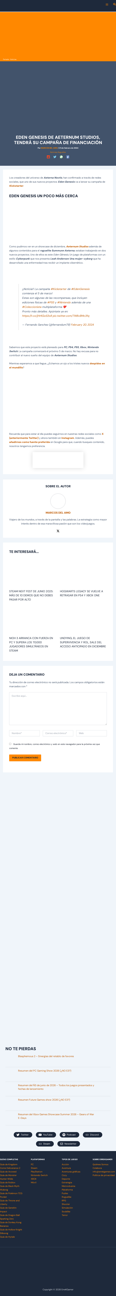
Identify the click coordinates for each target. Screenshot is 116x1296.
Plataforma (67, 1189)
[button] (114, 4)
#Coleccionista (31, 307)
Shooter (66, 1204)
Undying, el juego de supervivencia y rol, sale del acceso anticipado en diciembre (83, 642)
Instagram (67, 438)
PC (32, 1164)
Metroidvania (68, 1186)
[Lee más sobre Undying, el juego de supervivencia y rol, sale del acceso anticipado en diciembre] (83, 620)
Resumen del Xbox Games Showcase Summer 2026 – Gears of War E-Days (56, 1116)
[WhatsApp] (61, 156)
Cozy (64, 1175)
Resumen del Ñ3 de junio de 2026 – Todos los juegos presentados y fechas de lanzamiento (56, 1087)
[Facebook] (67, 156)
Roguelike (62, 152)
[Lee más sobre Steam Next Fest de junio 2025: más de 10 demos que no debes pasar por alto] (32, 573)
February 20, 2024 (82, 325)
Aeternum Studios (77, 246)
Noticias (13, 59)
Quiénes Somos (100, 1164)
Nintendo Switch (39, 1175)
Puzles (65, 1193)
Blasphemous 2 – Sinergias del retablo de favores (46, 1056)
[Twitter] (54, 156)
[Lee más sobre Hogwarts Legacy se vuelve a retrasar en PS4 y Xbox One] (83, 573)
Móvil (33, 1182)
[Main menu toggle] (106, 4)
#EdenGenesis (80, 289)
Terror (65, 1215)
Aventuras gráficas (71, 1171)
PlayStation (36, 1171)
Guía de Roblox (7, 1182)
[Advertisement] (58, 35)
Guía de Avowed (8, 1171)
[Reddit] (48, 156)
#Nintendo (64, 302)
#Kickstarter (58, 289)
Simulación (67, 1207)
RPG (64, 1200)
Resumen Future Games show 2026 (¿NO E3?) (44, 1099)
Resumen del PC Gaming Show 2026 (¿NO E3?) (44, 1070)
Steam (34, 1168)
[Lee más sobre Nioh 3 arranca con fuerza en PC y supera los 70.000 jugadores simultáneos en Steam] (32, 620)
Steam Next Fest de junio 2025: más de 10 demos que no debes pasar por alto (31, 595)
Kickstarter (16, 185)
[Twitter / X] (58, 530)
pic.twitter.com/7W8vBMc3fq (71, 316)
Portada (6, 59)
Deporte (66, 1179)
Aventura (66, 1168)
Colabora (97, 1168)
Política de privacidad (104, 1175)
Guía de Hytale (7, 1236)
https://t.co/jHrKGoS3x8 (37, 316)
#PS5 (50, 302)
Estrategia (67, 1182)
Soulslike (66, 1211)
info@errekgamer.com (104, 1171)
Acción (65, 1164)
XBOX (33, 1179)
